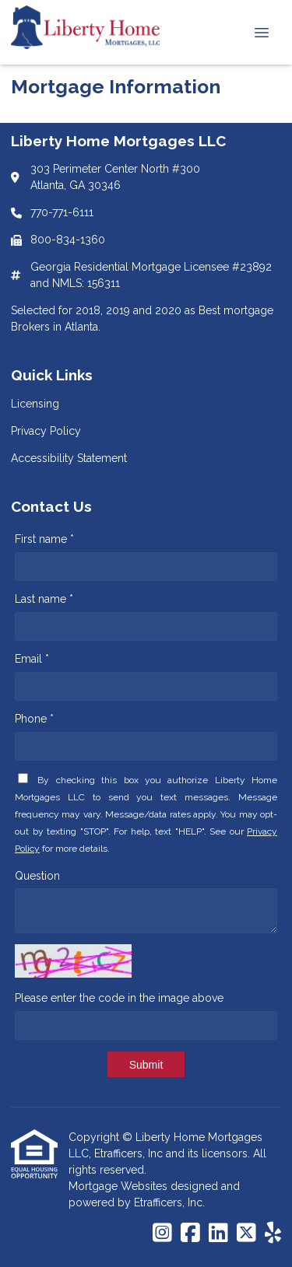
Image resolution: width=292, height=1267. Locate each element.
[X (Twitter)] (246, 1233)
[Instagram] (162, 1233)
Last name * (44, 599)
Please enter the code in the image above (119, 998)
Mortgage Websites (120, 1186)
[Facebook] (190, 1233)
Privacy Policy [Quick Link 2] (46, 431)
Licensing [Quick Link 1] (35, 403)
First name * (44, 539)
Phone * (34, 718)
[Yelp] (273, 1233)
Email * (32, 659)
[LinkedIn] (218, 1233)
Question (37, 876)
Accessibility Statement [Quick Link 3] (69, 458)
